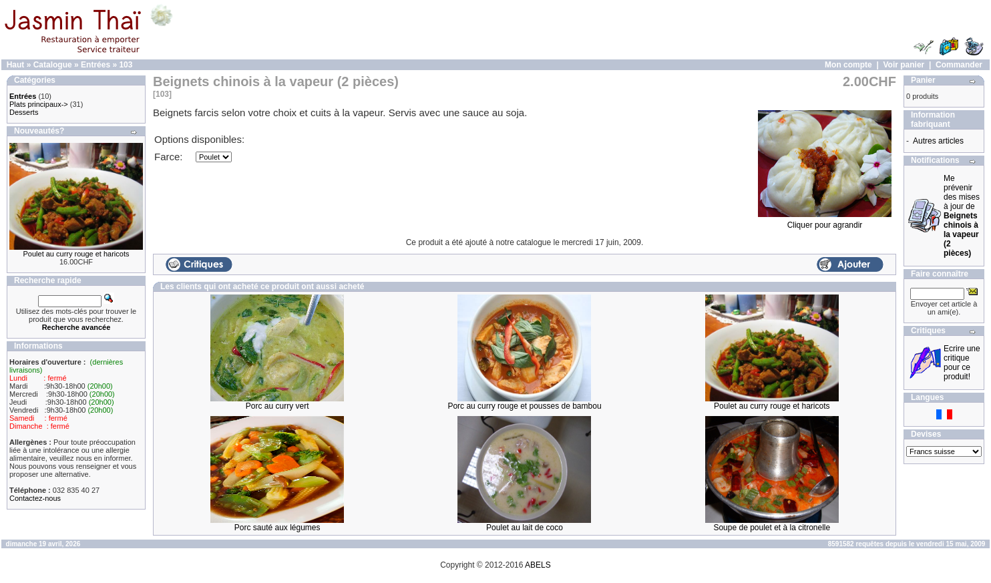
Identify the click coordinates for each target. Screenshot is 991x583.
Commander (959, 64)
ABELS (538, 565)
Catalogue (52, 64)
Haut (16, 64)
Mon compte (848, 64)
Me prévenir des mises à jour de (962, 216)
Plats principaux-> (38, 104)
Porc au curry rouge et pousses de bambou (524, 406)
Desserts (23, 112)
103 (125, 64)
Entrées (95, 64)
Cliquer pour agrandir (824, 221)
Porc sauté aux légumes (277, 527)
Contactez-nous (35, 498)
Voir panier (903, 64)
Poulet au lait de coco (524, 527)
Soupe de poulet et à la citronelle (771, 527)
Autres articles (938, 141)
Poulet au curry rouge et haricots (76, 254)
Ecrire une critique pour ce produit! (962, 362)
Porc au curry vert (277, 406)
